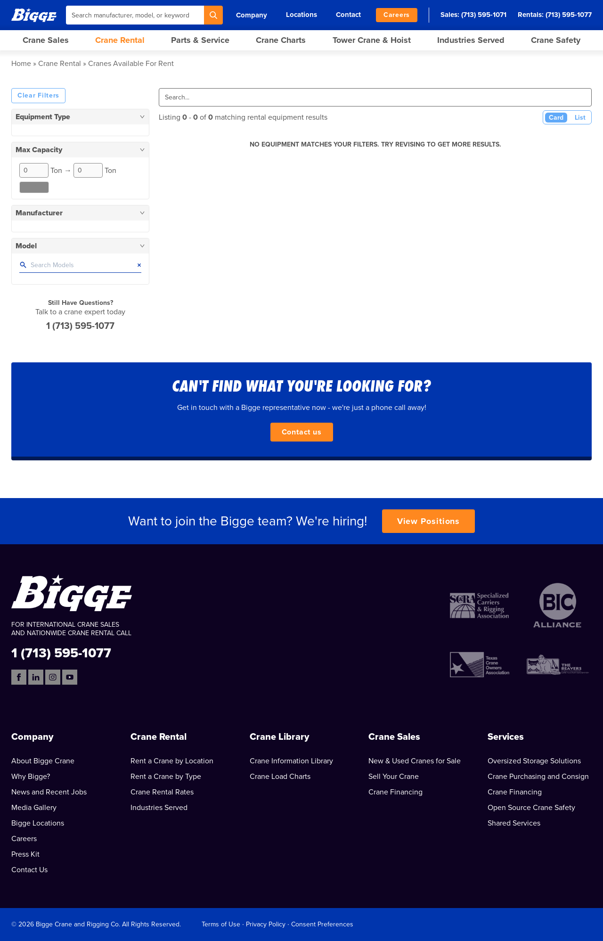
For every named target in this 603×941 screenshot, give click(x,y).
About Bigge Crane (42, 761)
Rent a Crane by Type (165, 776)
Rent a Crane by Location (171, 761)
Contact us (302, 432)
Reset (34, 187)
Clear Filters (38, 95)
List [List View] (580, 118)
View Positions (428, 521)
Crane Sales (46, 40)
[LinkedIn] (35, 677)
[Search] (213, 15)
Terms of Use (221, 924)
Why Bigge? (30, 776)
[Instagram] (52, 677)
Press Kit (25, 854)
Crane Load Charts (280, 776)
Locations (301, 14)
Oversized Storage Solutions (534, 761)
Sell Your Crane (393, 776)
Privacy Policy (265, 924)
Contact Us (29, 870)
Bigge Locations (37, 823)
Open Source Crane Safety (531, 807)
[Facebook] (18, 677)
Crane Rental (120, 40)
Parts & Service (200, 40)
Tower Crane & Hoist (372, 40)
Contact (348, 14)
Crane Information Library (291, 761)
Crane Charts (281, 40)
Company (251, 15)
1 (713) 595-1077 (80, 326)
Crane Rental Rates (162, 792)
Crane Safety (555, 40)
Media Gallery (34, 807)
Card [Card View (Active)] (556, 118)
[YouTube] (69, 677)
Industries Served (471, 40)
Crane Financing (395, 792)
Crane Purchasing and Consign (538, 776)
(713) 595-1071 (483, 14)
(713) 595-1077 (569, 14)
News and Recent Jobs (49, 792)
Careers (396, 15)
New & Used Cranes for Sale (414, 761)
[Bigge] (34, 14)
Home (21, 63)
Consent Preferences (322, 924)
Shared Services (514, 823)
